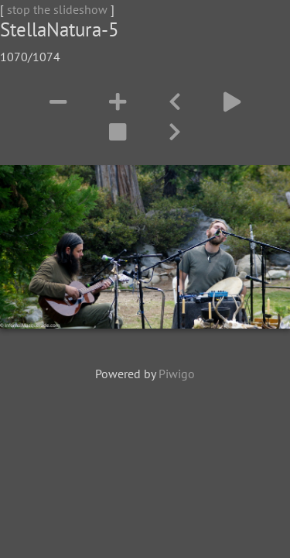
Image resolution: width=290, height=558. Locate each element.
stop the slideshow (57, 9)
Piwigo (177, 373)
